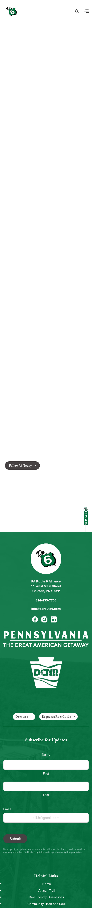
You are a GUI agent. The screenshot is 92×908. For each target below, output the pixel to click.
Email (7, 809)
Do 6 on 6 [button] (22, 716)
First (46, 773)
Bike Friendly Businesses (46, 897)
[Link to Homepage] (11, 11)
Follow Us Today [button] (20, 465)
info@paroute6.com (46, 609)
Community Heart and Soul (46, 904)
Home (46, 884)
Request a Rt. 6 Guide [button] (56, 716)
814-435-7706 (46, 600)
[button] (77, 11)
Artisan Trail (46, 890)
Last (46, 795)
